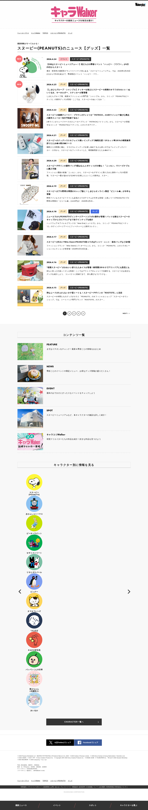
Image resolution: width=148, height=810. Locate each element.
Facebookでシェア (88, 742)
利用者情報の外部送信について (116, 787)
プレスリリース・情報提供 (69, 787)
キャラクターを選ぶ (128, 805)
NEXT (126, 313)
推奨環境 (46, 787)
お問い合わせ (55, 787)
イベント (57, 805)
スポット (93, 805)
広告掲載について (92, 787)
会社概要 (102, 787)
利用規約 (23, 787)
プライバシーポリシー (35, 787)
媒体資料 (82, 787)
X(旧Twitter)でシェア (60, 742)
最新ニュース (21, 805)
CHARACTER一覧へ (81, 722)
